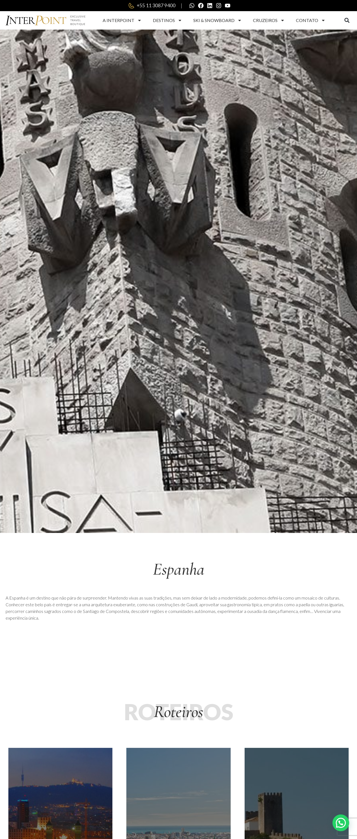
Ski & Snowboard (217, 20)
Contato (310, 20)
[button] (346, 20)
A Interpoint (122, 20)
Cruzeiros (269, 20)
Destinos (167, 20)
